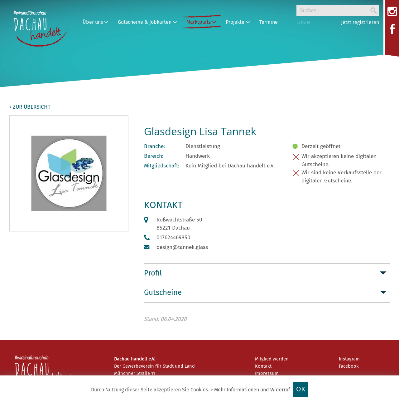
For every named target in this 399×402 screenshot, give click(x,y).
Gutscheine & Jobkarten (147, 22)
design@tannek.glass (182, 247)
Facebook (349, 366)
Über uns (95, 22)
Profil (153, 273)
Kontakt (263, 366)
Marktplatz (201, 22)
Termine (268, 22)
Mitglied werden (272, 359)
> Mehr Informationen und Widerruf (250, 390)
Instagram (349, 359)
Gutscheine (163, 292)
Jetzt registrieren (360, 22)
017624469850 (173, 237)
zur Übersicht (29, 107)
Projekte (238, 22)
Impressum (267, 373)
